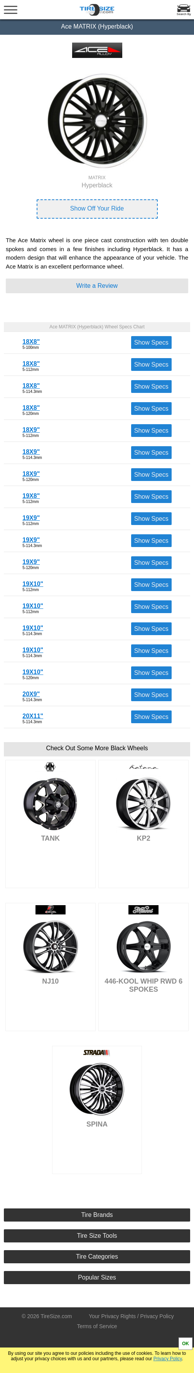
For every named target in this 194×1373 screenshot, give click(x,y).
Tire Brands (97, 1215)
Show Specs (151, 342)
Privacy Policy (168, 1358)
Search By (184, 14)
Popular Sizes (97, 1277)
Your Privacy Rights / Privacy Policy (131, 1316)
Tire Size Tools (97, 1235)
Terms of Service (97, 1326)
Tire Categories (97, 1256)
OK (185, 1343)
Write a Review (97, 285)
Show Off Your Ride (97, 208)
